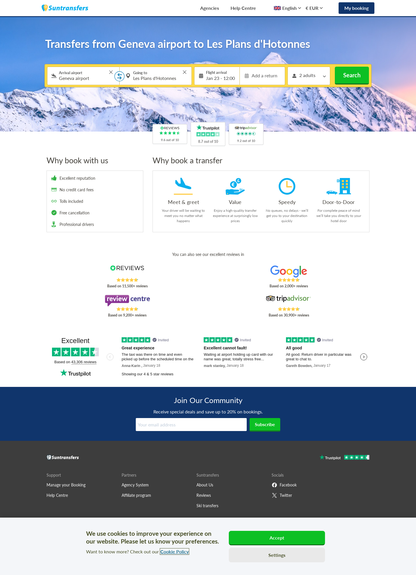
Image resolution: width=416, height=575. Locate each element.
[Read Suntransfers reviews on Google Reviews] (288, 271)
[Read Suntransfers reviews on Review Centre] (127, 301)
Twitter (282, 495)
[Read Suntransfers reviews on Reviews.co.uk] (127, 271)
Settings (276, 555)
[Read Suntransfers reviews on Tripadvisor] (288, 301)
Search (352, 75)
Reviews (203, 495)
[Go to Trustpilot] (344, 458)
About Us (204, 484)
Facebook (284, 485)
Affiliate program (136, 495)
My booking (356, 8)
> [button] (111, 72)
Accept (277, 537)
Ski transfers (207, 505)
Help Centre (243, 8)
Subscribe (265, 424)
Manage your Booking (66, 484)
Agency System (135, 484)
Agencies (209, 8)
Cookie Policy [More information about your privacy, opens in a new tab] (174, 551)
